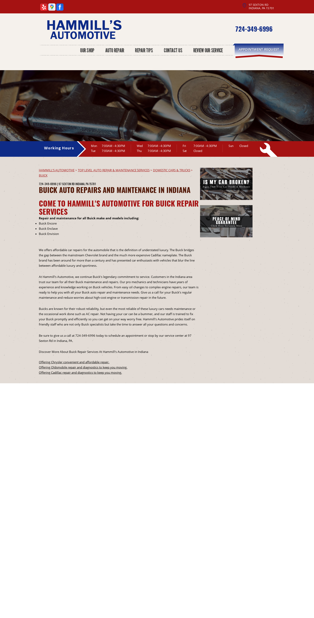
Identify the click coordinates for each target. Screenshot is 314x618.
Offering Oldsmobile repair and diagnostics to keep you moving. (83, 367)
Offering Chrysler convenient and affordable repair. (74, 362)
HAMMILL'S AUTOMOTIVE (56, 170)
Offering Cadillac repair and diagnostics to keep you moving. (80, 372)
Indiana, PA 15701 (85, 184)
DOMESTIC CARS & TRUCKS (171, 170)
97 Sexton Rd (66, 184)
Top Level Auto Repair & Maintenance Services (114, 170)
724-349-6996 (253, 28)
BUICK (43, 175)
